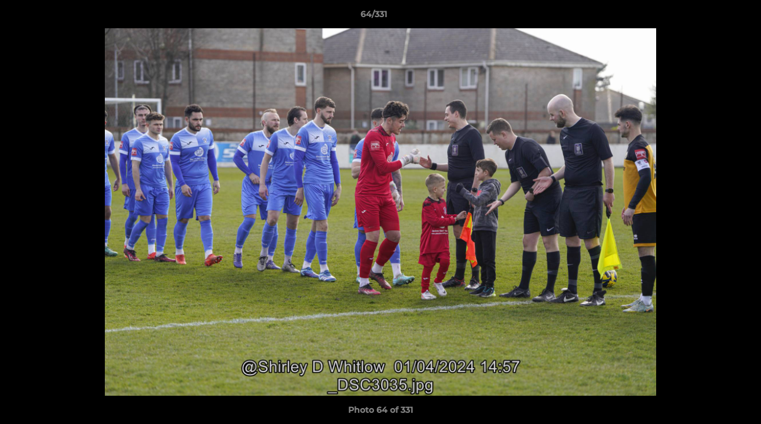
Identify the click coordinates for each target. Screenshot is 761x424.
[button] (711, 17)
